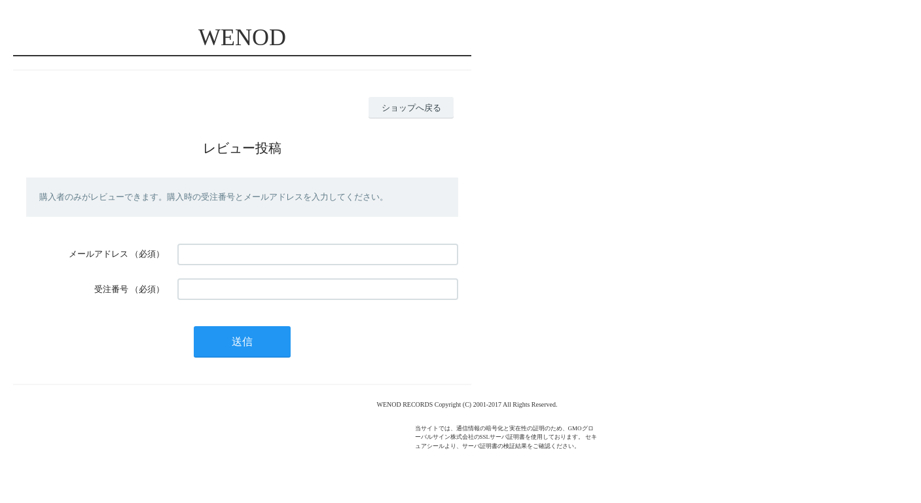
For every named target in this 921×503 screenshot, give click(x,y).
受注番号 (111, 289)
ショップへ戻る (411, 108)
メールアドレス (98, 254)
